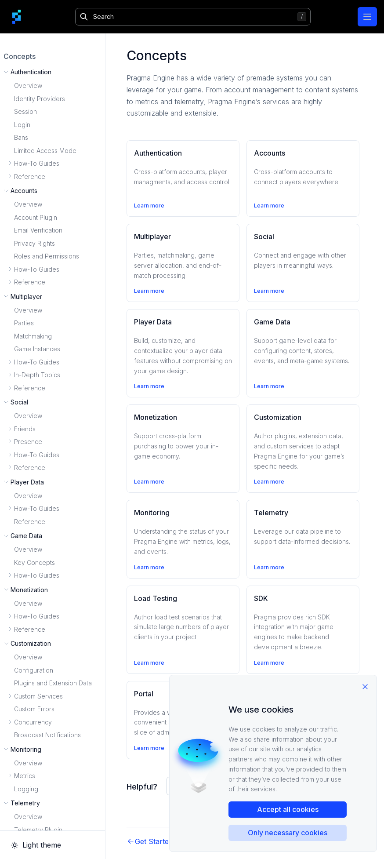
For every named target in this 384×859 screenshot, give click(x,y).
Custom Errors (34, 709)
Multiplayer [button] (26, 296)
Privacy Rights (34, 243)
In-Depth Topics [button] (37, 375)
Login (22, 124)
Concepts (20, 56)
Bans (21, 137)
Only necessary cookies (287, 832)
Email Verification (38, 230)
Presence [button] (28, 441)
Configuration (33, 670)
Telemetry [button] (25, 803)
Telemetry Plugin (38, 830)
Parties (24, 323)
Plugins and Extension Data (53, 683)
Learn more (149, 205)
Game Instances (37, 349)
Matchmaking (33, 336)
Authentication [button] (31, 72)
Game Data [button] (26, 535)
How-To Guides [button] (36, 163)
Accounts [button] (24, 190)
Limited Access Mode (45, 150)
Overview (28, 85)
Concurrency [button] (33, 722)
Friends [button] (25, 429)
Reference (29, 521)
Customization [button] (31, 643)
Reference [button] (29, 176)
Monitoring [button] (26, 749)
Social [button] (19, 402)
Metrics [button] (24, 775)
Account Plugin (35, 217)
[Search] (193, 16)
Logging (26, 789)
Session (25, 111)
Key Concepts (34, 562)
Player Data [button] (27, 482)
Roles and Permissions (46, 256)
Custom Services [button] (38, 696)
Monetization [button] (29, 589)
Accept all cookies (288, 809)
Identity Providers (39, 98)
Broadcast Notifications (47, 735)
